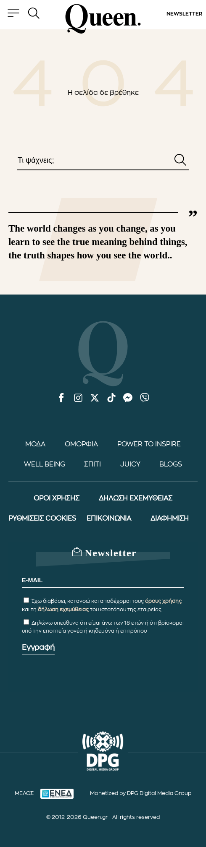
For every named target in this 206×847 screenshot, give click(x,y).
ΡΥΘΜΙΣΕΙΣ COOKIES (42, 518)
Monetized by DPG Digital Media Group (140, 793)
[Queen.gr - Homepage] (103, 18)
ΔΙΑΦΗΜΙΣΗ (170, 518)
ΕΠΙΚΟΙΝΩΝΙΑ (109, 518)
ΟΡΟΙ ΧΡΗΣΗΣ (56, 498)
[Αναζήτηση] (180, 160)
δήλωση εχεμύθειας (63, 609)
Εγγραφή (38, 647)
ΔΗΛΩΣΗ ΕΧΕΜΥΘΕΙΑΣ (135, 498)
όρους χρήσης (163, 601)
